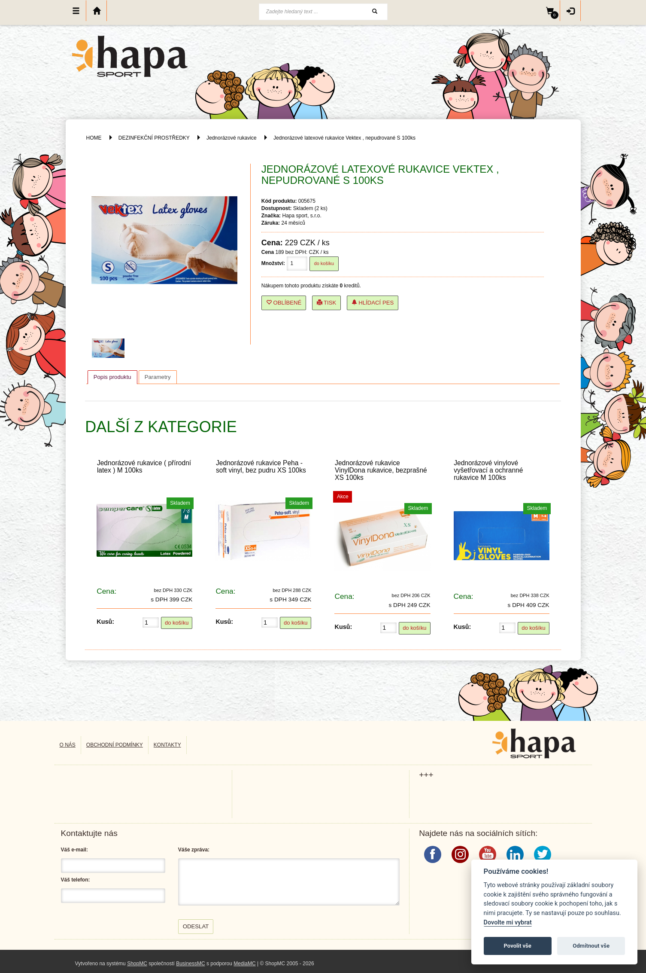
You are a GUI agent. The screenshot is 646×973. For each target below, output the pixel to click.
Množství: (273, 263)
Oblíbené (284, 302)
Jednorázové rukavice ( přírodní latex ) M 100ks (144, 466)
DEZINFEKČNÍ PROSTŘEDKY (154, 138)
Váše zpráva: (193, 850)
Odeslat (196, 926)
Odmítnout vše (591, 945)
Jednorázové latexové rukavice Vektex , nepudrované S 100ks (344, 138)
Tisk (327, 302)
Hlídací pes (373, 302)
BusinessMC (190, 964)
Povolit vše (517, 945)
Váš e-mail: (74, 850)
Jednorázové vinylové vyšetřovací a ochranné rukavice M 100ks (488, 470)
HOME (94, 138)
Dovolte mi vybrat (508, 922)
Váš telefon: (75, 880)
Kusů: (105, 621)
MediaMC (244, 964)
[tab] (112, 377)
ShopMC (137, 964)
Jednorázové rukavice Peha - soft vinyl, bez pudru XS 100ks (261, 466)
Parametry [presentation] (158, 377)
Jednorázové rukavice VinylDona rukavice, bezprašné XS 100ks (381, 470)
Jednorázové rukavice (231, 138)
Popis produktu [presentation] (112, 377)
